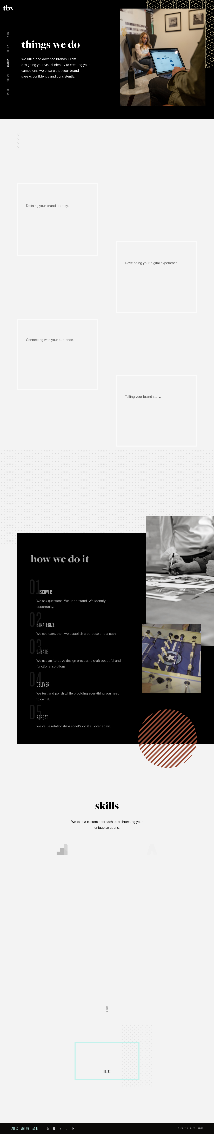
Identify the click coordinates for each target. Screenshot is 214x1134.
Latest (8, 92)
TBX (8, 8)
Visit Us (25, 1128)
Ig (61, 1128)
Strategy (8, 63)
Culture (8, 48)
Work (8, 34)
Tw (73, 1128)
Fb (54, 1128)
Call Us (14, 1128)
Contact (8, 78)
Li (67, 1128)
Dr (48, 1128)
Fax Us (34, 1128)
